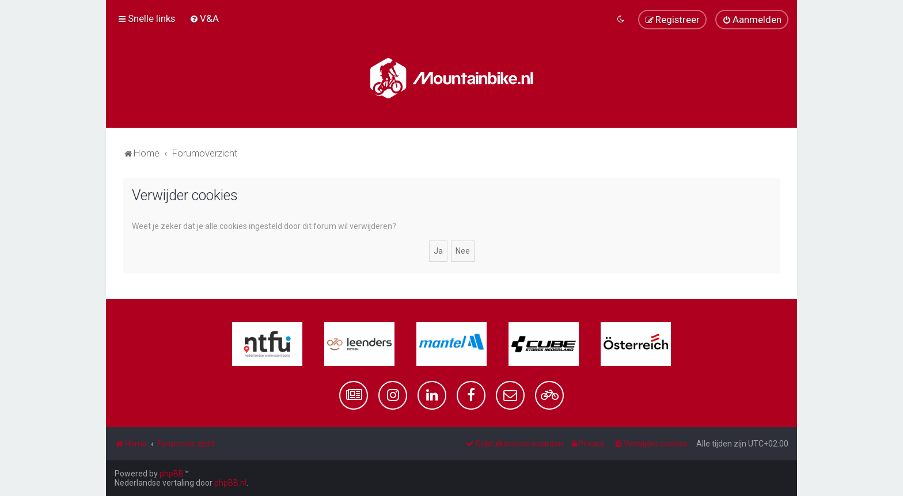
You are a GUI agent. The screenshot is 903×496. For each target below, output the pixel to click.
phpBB (172, 473)
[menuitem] (204, 18)
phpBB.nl (230, 482)
